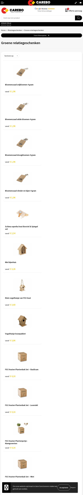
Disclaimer (46, 424)
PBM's (45, 442)
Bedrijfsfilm (5, 452)
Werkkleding (47, 439)
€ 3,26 (49, 162)
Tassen (45, 452)
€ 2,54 (10, 162)
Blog (3, 442)
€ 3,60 (10, 198)
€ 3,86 (49, 198)
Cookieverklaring (49, 415)
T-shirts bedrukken (8, 445)
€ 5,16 (10, 341)
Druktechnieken (48, 421)
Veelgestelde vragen (50, 411)
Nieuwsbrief (5, 455)
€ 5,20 (49, 305)
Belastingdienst (48, 398)
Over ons (4, 439)
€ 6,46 (49, 341)
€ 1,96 (10, 91)
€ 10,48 (49, 377)
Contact (46, 405)
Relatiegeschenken (15, 30)
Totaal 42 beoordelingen (45, 11)
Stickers (46, 455)
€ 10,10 (10, 377)
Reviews (44, 9)
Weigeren (73, 487)
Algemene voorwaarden (51, 408)
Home (3, 30)
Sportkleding (47, 445)
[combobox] (38, 17)
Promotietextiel (49, 435)
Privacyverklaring (49, 418)
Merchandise (5, 448)
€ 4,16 (10, 234)
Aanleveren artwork (50, 401)
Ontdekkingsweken (8, 435)
